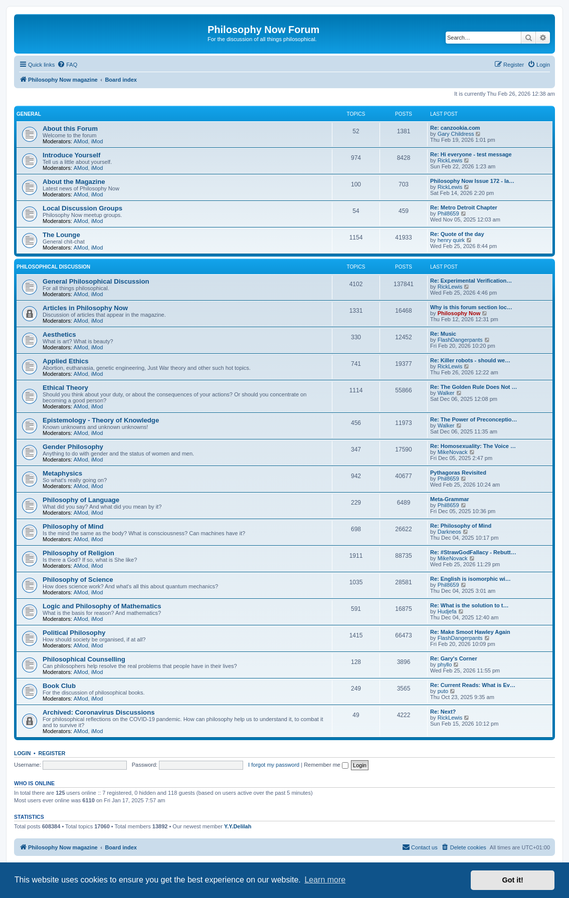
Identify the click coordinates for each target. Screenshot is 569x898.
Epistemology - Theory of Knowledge (101, 420)
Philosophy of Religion (78, 553)
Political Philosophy (74, 632)
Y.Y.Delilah (237, 826)
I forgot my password (273, 765)
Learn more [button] (324, 879)
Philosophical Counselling (84, 659)
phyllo (445, 664)
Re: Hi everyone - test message (471, 154)
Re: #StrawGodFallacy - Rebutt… (473, 552)
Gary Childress (456, 134)
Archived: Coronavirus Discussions (99, 712)
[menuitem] (67, 65)
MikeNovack (453, 452)
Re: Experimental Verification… (471, 281)
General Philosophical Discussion (96, 281)
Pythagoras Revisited (458, 473)
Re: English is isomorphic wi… (470, 579)
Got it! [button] (512, 880)
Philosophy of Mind (73, 526)
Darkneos (449, 532)
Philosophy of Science (78, 579)
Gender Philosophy (73, 447)
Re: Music (443, 334)
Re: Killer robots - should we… (470, 360)
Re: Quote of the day (457, 234)
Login (22, 753)
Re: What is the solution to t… (469, 605)
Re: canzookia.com (455, 128)
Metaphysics (62, 473)
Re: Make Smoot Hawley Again (470, 632)
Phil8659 (448, 213)
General (29, 114)
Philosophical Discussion (53, 267)
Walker (446, 393)
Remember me (326, 765)
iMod (97, 141)
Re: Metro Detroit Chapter (463, 207)
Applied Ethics (66, 361)
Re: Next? (443, 712)
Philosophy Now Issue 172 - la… (472, 181)
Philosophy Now (459, 313)
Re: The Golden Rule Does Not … (473, 387)
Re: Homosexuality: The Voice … (473, 446)
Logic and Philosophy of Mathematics (102, 606)
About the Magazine (74, 181)
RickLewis (450, 160)
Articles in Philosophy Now (85, 308)
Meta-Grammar (449, 499)
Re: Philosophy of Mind (460, 526)
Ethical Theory (65, 387)
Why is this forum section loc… (471, 307)
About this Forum (70, 128)
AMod (81, 141)
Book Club (59, 686)
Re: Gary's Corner (453, 658)
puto (443, 691)
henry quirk (451, 240)
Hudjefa (447, 611)
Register (52, 753)
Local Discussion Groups (82, 208)
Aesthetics (59, 334)
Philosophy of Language (81, 500)
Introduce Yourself (71, 155)
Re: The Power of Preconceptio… (473, 419)
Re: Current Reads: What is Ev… (472, 685)
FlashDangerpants (460, 340)
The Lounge (61, 235)
